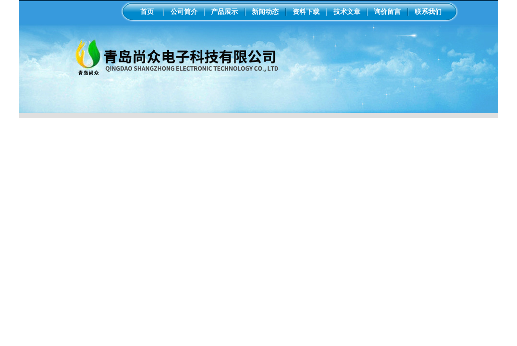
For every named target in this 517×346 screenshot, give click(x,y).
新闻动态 (265, 11)
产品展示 (224, 11)
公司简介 (184, 11)
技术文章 (346, 11)
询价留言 (387, 11)
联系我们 (428, 11)
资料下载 (306, 11)
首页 (147, 11)
